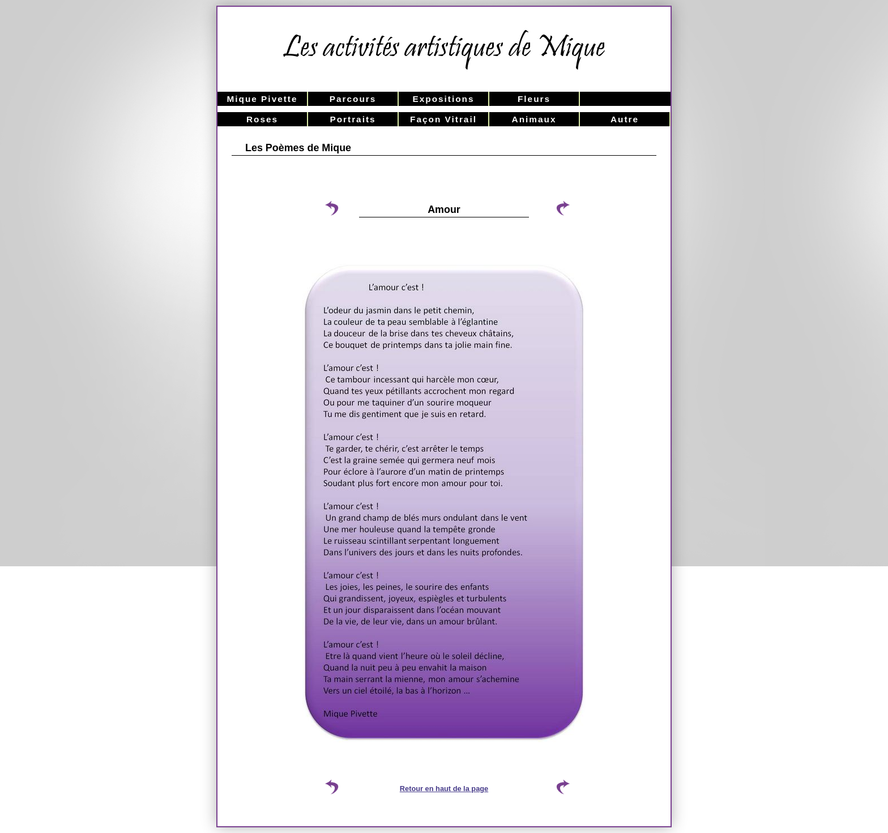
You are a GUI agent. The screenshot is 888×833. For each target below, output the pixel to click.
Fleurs (534, 99)
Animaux (534, 119)
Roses (262, 119)
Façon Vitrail (443, 119)
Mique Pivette (262, 99)
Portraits (352, 119)
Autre (624, 119)
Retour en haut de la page (444, 788)
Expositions (443, 99)
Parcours (353, 99)
